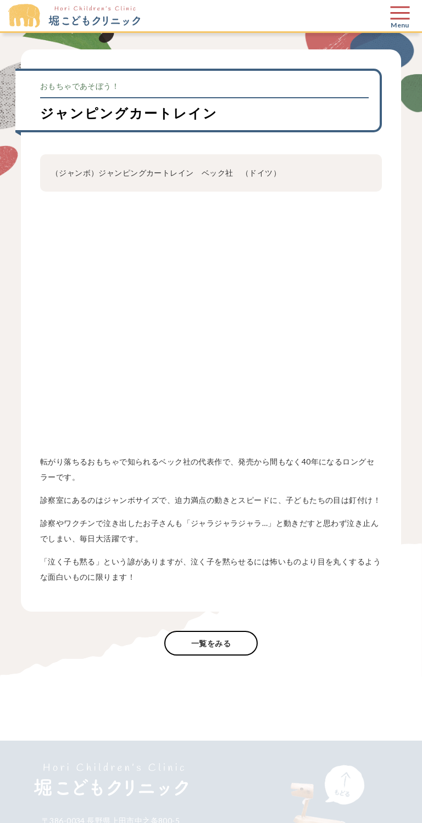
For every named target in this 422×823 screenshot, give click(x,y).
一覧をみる (211, 643)
